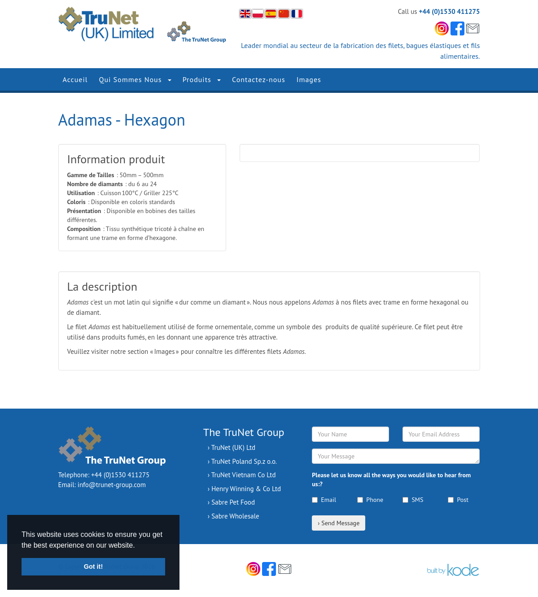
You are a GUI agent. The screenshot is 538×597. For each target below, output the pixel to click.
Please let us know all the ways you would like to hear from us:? (391, 479)
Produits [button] (202, 79)
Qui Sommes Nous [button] (135, 79)
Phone (370, 500)
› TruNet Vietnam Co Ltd (242, 475)
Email (324, 500)
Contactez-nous (258, 79)
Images (309, 79)
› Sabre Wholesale (233, 516)
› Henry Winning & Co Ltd (244, 488)
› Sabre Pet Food (231, 502)
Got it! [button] (93, 566)
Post (458, 500)
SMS (412, 500)
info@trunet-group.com (112, 484)
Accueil (75, 79)
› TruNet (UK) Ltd (231, 447)
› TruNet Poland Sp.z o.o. (242, 461)
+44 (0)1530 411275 (449, 11)
